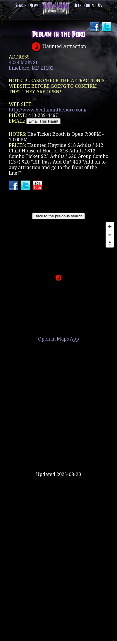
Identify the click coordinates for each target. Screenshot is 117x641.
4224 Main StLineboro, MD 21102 (31, 65)
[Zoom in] (110, 226)
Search (21, 5)
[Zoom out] (110, 235)
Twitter (107, 27)
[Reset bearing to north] (110, 243)
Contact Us (93, 5)
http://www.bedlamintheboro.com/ (48, 110)
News (34, 5)
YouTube (38, 186)
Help (77, 5)
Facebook (95, 27)
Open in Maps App (58, 339)
